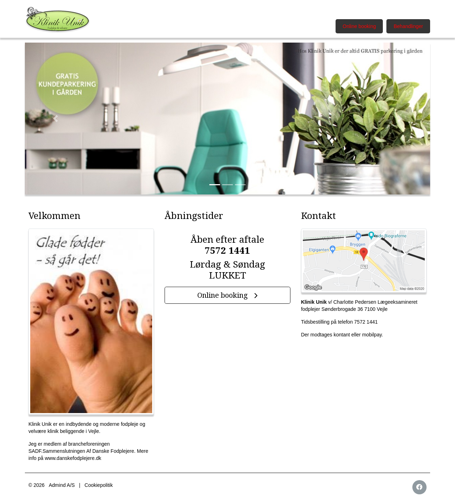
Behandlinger (408, 26)
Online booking (359, 26)
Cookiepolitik (99, 485)
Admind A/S (62, 485)
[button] (55, 118)
